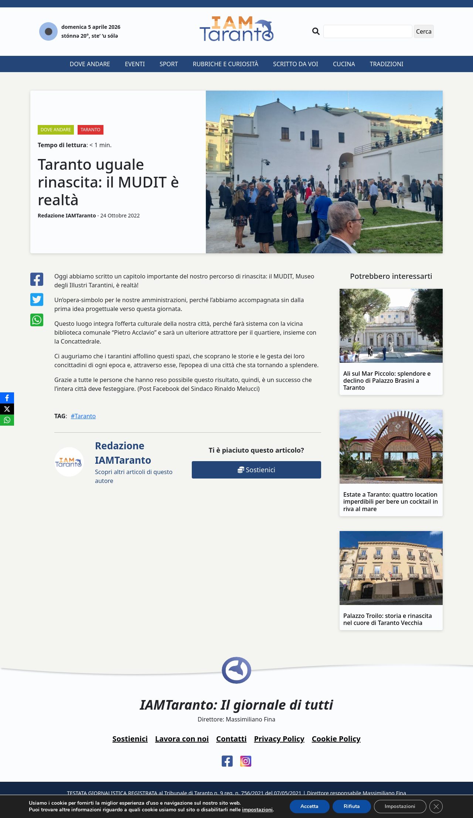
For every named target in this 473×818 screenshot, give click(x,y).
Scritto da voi (295, 64)
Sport (169, 64)
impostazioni (257, 810)
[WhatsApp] (7, 420)
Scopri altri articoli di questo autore (134, 462)
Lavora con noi (182, 739)
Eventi (135, 64)
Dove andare (90, 64)
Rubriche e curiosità (225, 64)
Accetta (309, 806)
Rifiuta (352, 806)
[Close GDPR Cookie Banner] (436, 806)
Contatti (231, 739)
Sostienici (256, 469)
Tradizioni (387, 64)
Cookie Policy (336, 739)
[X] (7, 409)
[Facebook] (7, 397)
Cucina (344, 64)
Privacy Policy (279, 739)
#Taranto (83, 416)
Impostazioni (400, 806)
